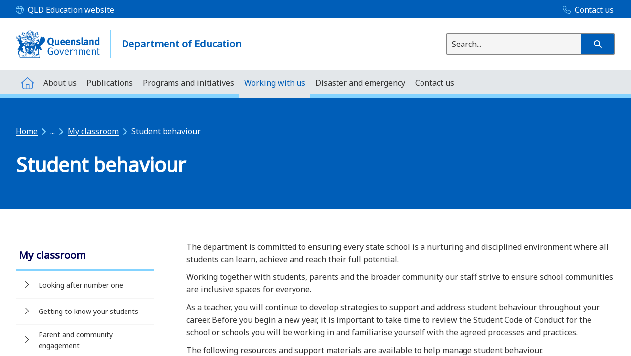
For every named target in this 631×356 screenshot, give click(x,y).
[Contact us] (586, 10)
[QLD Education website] (65, 10)
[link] (85, 255)
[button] (597, 44)
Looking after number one (81, 285)
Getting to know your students (88, 311)
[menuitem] (27, 82)
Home (27, 131)
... (52, 131)
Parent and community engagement (76, 340)
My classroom (93, 131)
